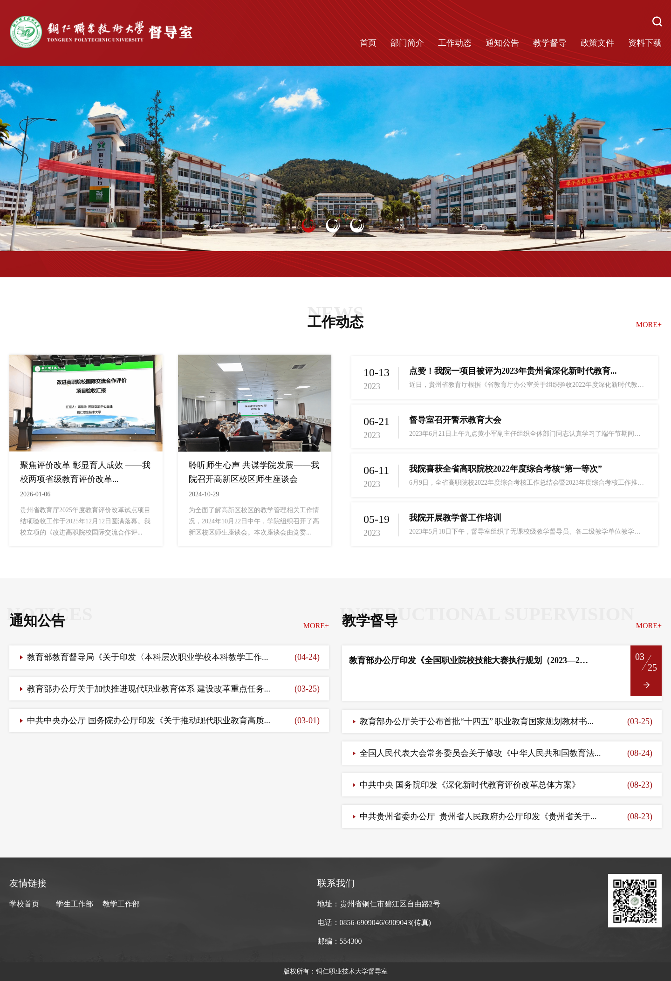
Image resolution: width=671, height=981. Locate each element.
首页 (368, 43)
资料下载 (645, 43)
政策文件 (597, 43)
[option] (335, 159)
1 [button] (308, 226)
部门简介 (407, 43)
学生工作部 (74, 904)
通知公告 (502, 43)
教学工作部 (121, 904)
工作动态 (455, 43)
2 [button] (333, 226)
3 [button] (357, 226)
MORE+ (649, 325)
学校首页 (24, 904)
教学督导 (550, 43)
